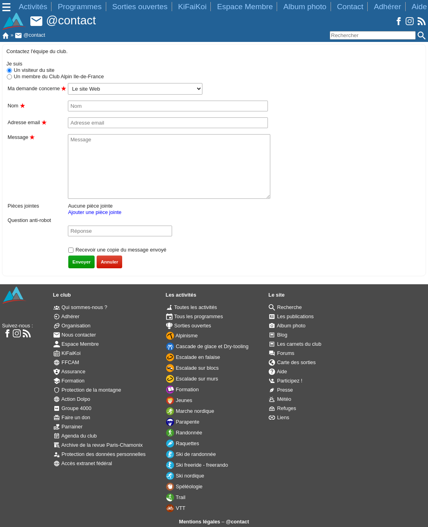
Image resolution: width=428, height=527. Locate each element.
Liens (279, 417)
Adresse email (27, 122)
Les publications (291, 316)
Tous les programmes (194, 316)
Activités (33, 6)
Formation (69, 381)
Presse (281, 390)
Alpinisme (182, 336)
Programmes (80, 6)
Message (21, 137)
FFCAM (66, 362)
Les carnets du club (295, 344)
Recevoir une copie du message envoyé (120, 250)
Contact (350, 6)
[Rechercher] (373, 35)
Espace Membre (245, 6)
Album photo (305, 6)
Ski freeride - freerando (197, 465)
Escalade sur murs (192, 379)
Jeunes (179, 400)
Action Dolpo (72, 399)
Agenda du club (75, 436)
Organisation (72, 326)
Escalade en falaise (193, 357)
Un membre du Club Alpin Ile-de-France (58, 76)
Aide (419, 6)
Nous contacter (75, 335)
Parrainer (68, 427)
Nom (16, 106)
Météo (280, 399)
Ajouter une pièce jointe (94, 212)
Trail (176, 497)
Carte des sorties (292, 362)
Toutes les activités (191, 307)
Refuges (282, 408)
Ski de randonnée (191, 454)
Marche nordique (190, 411)
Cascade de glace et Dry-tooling (207, 346)
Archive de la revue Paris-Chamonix (98, 445)
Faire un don (72, 417)
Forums (281, 353)
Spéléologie (184, 486)
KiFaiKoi (192, 6)
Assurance (69, 371)
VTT (176, 508)
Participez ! (285, 381)
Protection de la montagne (87, 390)
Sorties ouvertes (140, 6)
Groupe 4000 (72, 408)
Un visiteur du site (33, 70)
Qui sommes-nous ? (80, 307)
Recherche (285, 307)
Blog (278, 335)
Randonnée (184, 433)
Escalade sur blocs (192, 368)
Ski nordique (185, 476)
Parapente (183, 422)
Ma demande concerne (37, 88)
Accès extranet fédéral (83, 463)
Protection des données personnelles (100, 454)
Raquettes (182, 443)
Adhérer (387, 6)
